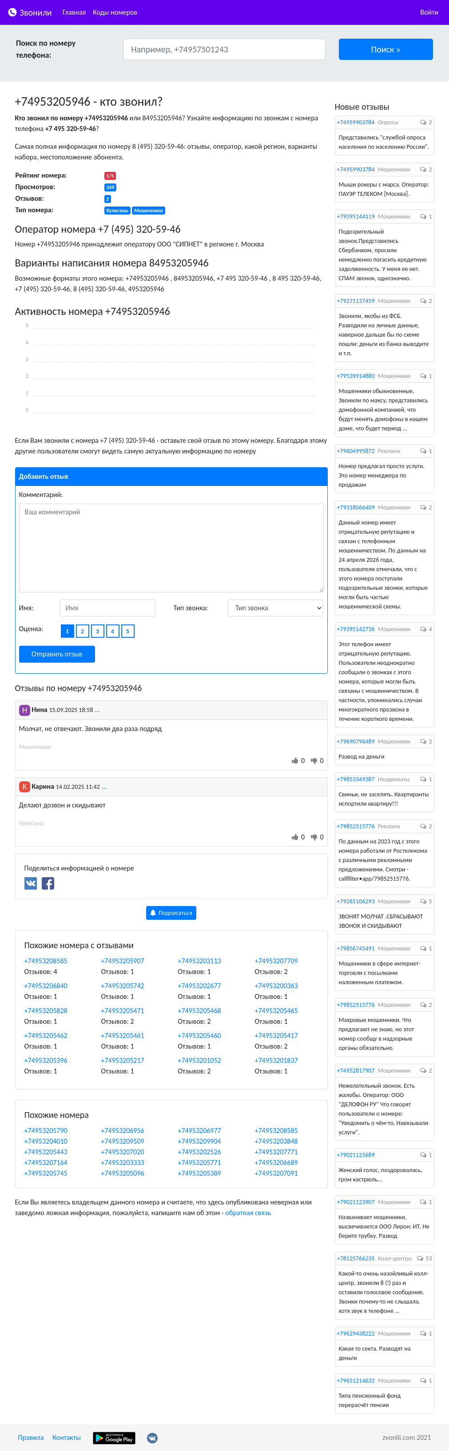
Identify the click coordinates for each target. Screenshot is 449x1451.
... (97, 709)
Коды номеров (115, 12)
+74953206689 (276, 1162)
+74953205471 (122, 1010)
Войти (429, 12)
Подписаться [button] (171, 913)
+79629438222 (356, 1333)
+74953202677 (199, 986)
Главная (74, 12)
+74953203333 (122, 1162)
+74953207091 (276, 1173)
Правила (31, 1437)
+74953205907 (122, 961)
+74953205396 (46, 1060)
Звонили (29, 12)
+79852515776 (356, 826)
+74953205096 (122, 1173)
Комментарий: (41, 494)
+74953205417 (276, 1035)
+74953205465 (276, 1010)
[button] (386, 49)
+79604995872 (356, 451)
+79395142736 (356, 629)
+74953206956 (122, 1130)
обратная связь (248, 1213)
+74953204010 (46, 1141)
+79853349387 (356, 779)
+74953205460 (199, 1035)
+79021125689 (356, 1155)
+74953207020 (122, 1152)
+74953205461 (122, 1035)
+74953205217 (122, 1060)
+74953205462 (46, 1035)
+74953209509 (122, 1141)
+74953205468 (199, 1010)
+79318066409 (356, 507)
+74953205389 (199, 1173)
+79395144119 (356, 216)
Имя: (26, 608)
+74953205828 (46, 1010)
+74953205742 (122, 986)
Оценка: (31, 628)
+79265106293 (356, 901)
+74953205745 (46, 1173)
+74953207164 (46, 1162)
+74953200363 (276, 986)
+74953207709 (276, 961)
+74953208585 (46, 961)
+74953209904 (199, 1141)
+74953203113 (199, 961)
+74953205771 (199, 1162)
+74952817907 (356, 1070)
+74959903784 (356, 122)
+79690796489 (356, 741)
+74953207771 (276, 1152)
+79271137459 (356, 301)
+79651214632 (356, 1380)
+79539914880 (356, 376)
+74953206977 (199, 1130)
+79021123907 (356, 1202)
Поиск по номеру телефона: (45, 49)
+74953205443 (46, 1152)
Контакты (66, 1437)
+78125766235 (356, 1258)
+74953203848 (276, 1141)
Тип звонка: (191, 608)
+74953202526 (199, 1152)
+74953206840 (46, 986)
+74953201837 (276, 1060)
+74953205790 (46, 1130)
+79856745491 (356, 948)
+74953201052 (199, 1060)
